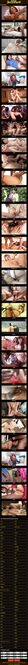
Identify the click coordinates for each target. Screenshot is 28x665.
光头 (2, 521)
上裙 (16, 635)
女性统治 (3, 584)
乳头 (16, 524)
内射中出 (3, 561)
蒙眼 (2, 535)
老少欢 (16, 532)
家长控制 (23, 662)
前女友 (2, 575)
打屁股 (16, 592)
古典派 (16, 638)
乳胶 (2, 630)
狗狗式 (2, 567)
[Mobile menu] (1, 2)
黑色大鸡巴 (3, 527)
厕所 (16, 630)
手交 (2, 610)
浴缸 (2, 524)
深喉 (2, 564)
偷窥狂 (16, 641)
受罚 (16, 552)
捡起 (16, 541)
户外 (16, 535)
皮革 (2, 633)
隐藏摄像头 (3, 612)
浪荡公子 (17, 610)
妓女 (16, 644)
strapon (16, 604)
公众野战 (17, 549)
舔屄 (16, 558)
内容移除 (19, 662)
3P (15, 624)
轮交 (2, 601)
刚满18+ (16, 621)
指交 (2, 592)
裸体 (2, 647)
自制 (2, 618)
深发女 (2, 538)
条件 (8, 662)
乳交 (16, 627)
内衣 (2, 635)
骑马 (16, 567)
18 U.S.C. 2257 (13, 662)
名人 (2, 549)
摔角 (16, 647)
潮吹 (16, 598)
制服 (16, 633)
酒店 (2, 624)
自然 (16, 521)
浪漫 (2, 569)
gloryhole (3, 607)
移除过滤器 (17, 660)
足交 (2, 598)
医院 (2, 621)
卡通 (2, 544)
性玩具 (16, 575)
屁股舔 (16, 569)
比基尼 (2, 532)
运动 (16, 595)
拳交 (2, 595)
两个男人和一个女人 (5, 641)
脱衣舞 (16, 607)
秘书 (16, 572)
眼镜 (2, 604)
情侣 (2, 558)
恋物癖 (2, 587)
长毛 (2, 638)
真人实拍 (17, 561)
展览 (2, 578)
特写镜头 (3, 552)
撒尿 (16, 544)
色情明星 (17, 547)
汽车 (2, 541)
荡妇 (16, 587)
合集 (2, 555)
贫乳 (16, 590)
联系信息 (4, 662)
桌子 (16, 612)
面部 (2, 581)
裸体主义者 (17, 527)
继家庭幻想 (17, 601)
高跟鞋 (2, 615)
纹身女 (16, 618)
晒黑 (16, 615)
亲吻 (2, 627)
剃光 (16, 581)
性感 (16, 578)
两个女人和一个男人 (5, 590)
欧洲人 (2, 572)
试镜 (2, 547)
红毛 (16, 564)
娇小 (16, 538)
